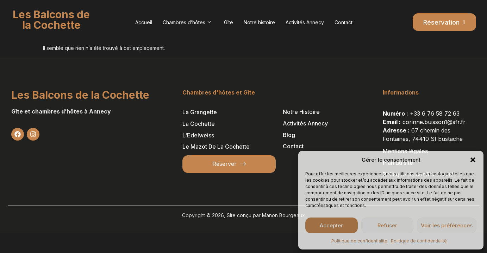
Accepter (331, 225)
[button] (472, 159)
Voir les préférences (447, 225)
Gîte (228, 22)
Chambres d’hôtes (187, 22)
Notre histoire (259, 22)
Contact (343, 22)
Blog (289, 134)
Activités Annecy (305, 22)
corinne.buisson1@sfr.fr (434, 121)
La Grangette (199, 112)
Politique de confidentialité (359, 241)
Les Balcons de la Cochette (80, 95)
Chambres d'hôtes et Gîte (218, 92)
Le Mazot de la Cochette (216, 146)
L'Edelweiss (198, 135)
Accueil (143, 22)
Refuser (387, 225)
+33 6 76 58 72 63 (435, 113)
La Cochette (198, 123)
